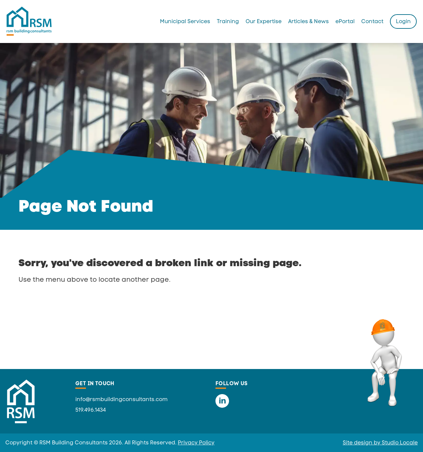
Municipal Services (185, 21)
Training (228, 21)
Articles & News (308, 21)
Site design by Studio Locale (380, 442)
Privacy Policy (196, 442)
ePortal (345, 21)
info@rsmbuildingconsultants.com (121, 399)
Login (403, 21)
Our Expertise (264, 21)
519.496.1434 (90, 409)
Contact (372, 21)
